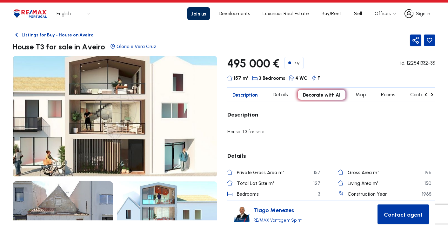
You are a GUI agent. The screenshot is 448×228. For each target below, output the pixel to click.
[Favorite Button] (429, 40)
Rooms (388, 95)
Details (280, 95)
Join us (198, 13)
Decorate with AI (321, 95)
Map (361, 95)
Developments (234, 13)
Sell (358, 13)
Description (244, 95)
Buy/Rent (331, 13)
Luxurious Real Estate (286, 13)
